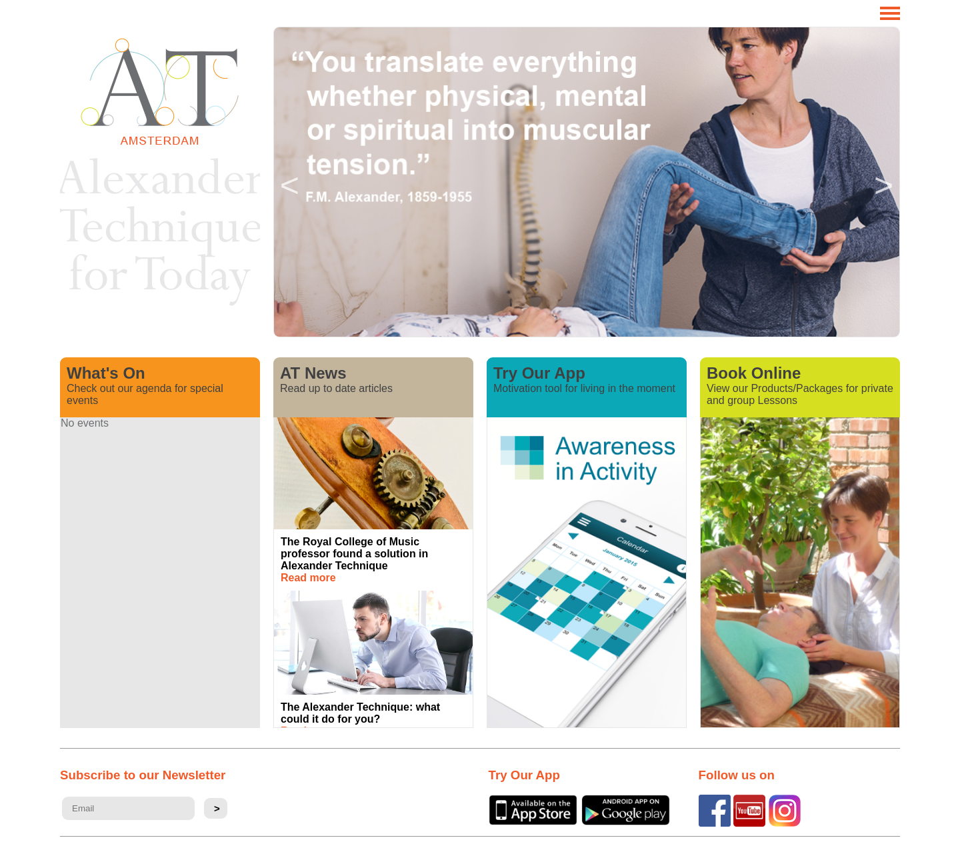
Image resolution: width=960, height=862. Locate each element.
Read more (308, 577)
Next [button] (884, 182)
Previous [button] (289, 182)
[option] (586, 182)
